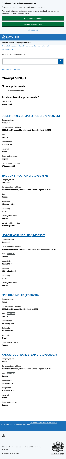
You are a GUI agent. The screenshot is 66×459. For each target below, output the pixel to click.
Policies (4, 447)
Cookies (11, 447)
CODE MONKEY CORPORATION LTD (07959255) (31, 116)
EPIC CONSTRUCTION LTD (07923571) (25, 175)
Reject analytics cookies (33, 24)
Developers (5, 449)
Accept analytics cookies (33, 18)
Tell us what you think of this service (43, 423)
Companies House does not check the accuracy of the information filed (25, 46)
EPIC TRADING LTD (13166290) (20, 295)
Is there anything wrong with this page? (15, 424)
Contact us (19, 447)
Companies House (13, 453)
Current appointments (13, 91)
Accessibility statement (33, 447)
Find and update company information (17, 43)
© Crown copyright (57, 454)
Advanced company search (12, 69)
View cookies (33, 30)
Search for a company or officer (13, 54)
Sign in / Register (7, 49)
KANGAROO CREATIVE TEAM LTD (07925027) (29, 354)
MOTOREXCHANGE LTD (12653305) (23, 235)
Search (60, 61)
